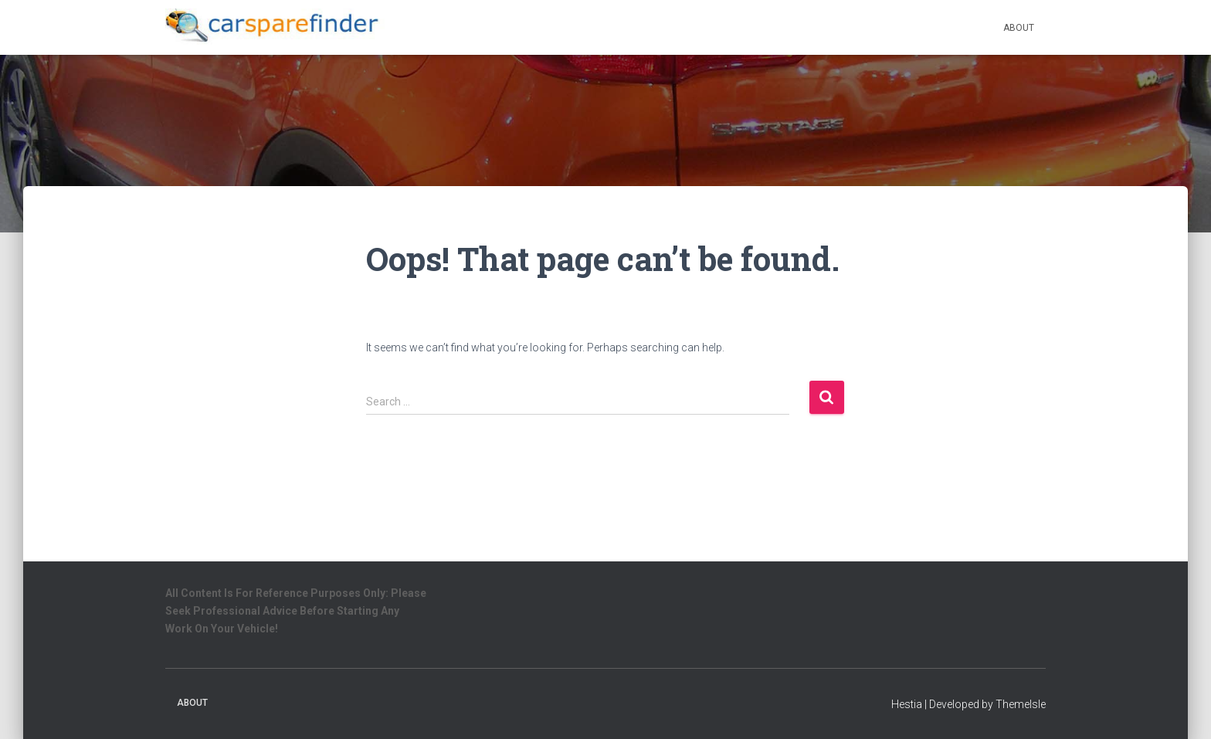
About (1018, 27)
